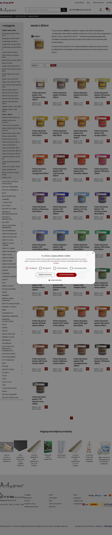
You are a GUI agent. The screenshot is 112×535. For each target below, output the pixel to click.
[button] (56, 280)
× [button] (93, 253)
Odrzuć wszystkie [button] (45, 275)
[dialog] (56, 267)
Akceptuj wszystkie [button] (66, 275)
